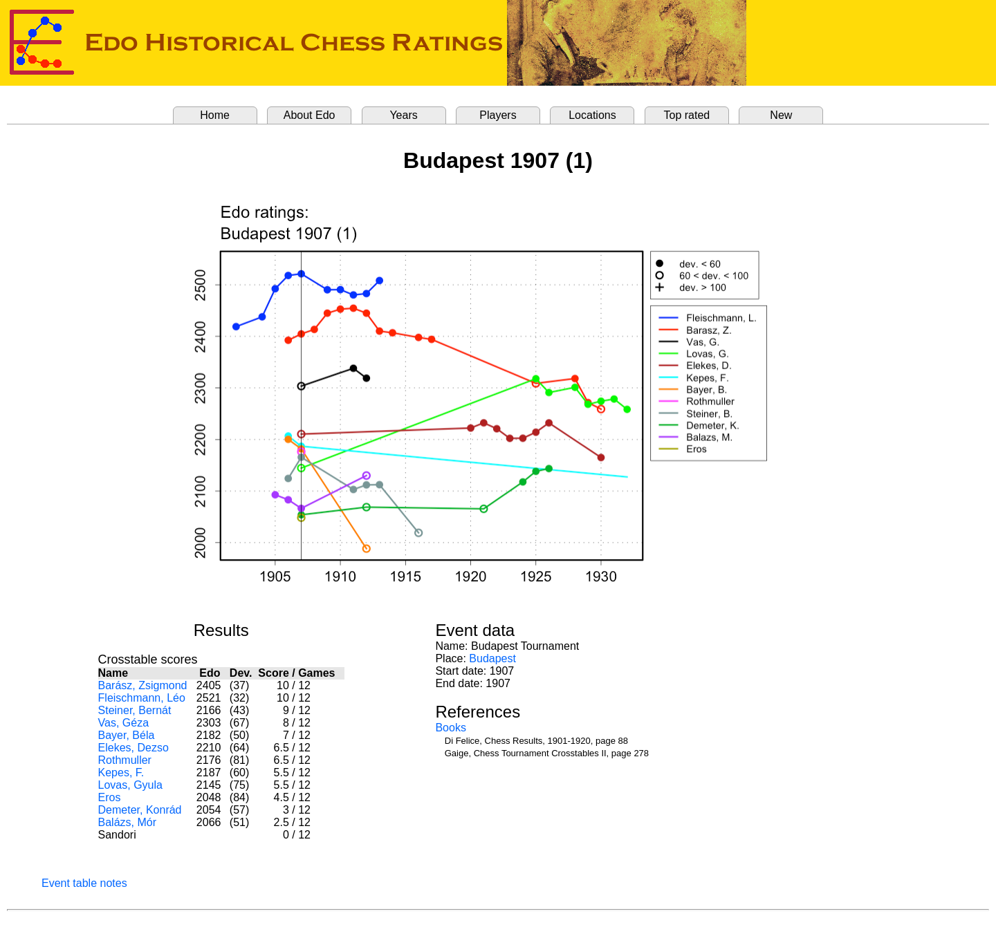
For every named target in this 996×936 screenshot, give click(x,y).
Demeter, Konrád (140, 810)
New (781, 115)
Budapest (492, 658)
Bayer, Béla (126, 735)
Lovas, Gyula (130, 785)
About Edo (309, 115)
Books (450, 727)
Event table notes (84, 883)
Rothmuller (124, 760)
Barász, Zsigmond (142, 685)
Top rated (687, 115)
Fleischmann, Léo (141, 698)
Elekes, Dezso (133, 748)
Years (403, 115)
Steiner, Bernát (135, 710)
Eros (109, 797)
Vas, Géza (123, 723)
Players (497, 115)
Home (215, 115)
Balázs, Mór (127, 822)
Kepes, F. (121, 772)
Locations (592, 115)
